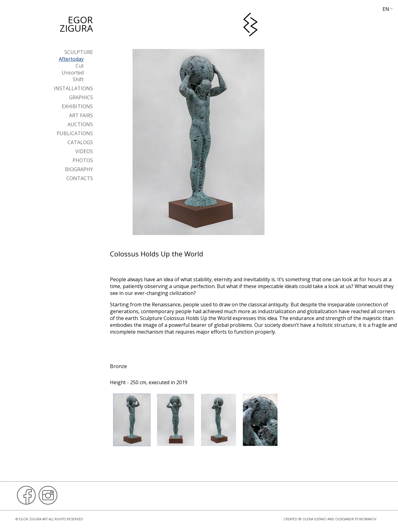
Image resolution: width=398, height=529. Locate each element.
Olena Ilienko (314, 519)
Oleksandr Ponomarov (355, 519)
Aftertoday (71, 59)
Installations (73, 88)
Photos (82, 160)
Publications (75, 133)
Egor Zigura (76, 24)
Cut (80, 65)
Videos (84, 151)
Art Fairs (81, 115)
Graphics (81, 97)
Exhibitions (77, 106)
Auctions (80, 124)
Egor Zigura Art (33, 519)
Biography (79, 169)
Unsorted (73, 72)
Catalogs (80, 142)
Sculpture (78, 52)
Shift (78, 79)
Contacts (79, 178)
